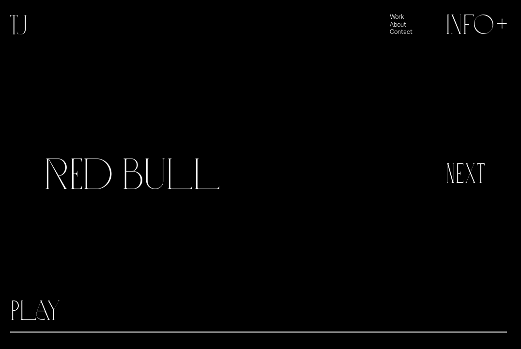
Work (397, 16)
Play (35, 311)
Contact (401, 31)
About (398, 24)
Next (465, 173)
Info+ (477, 25)
